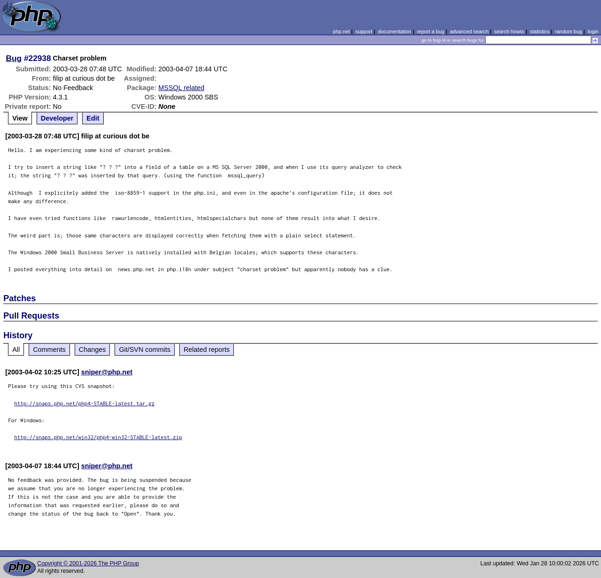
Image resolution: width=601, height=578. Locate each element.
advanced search (469, 31)
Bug (14, 58)
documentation (394, 31)
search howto (509, 31)
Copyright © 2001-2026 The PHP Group (88, 563)
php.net (341, 31)
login (593, 31)
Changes (92, 349)
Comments (49, 349)
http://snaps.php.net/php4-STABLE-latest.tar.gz (84, 403)
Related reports (207, 349)
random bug (568, 31)
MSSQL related (181, 87)
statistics (539, 31)
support (363, 31)
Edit (92, 118)
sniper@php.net (106, 372)
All (16, 349)
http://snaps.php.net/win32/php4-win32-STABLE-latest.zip (98, 437)
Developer (57, 118)
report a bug (430, 31)
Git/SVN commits (144, 349)
